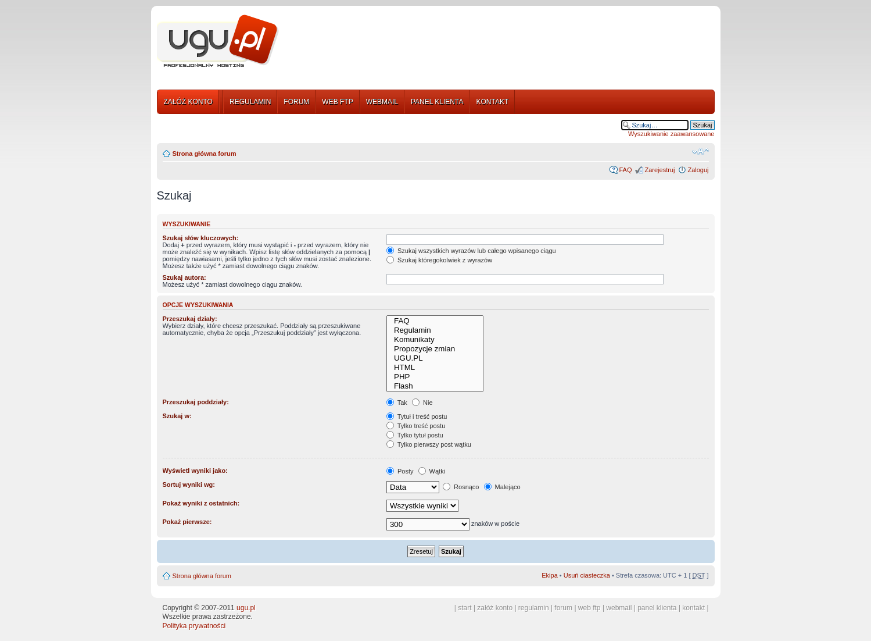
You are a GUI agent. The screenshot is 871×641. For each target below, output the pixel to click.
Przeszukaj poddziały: (196, 401)
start (464, 608)
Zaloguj (697, 169)
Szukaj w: (177, 415)
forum (563, 608)
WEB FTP (337, 102)
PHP (435, 377)
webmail (619, 608)
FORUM (296, 102)
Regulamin (435, 330)
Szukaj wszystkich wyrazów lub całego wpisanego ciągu (471, 250)
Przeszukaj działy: (190, 318)
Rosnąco (461, 486)
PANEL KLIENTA (437, 102)
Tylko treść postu (415, 425)
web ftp (589, 608)
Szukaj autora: (184, 277)
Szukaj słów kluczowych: (201, 237)
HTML (435, 367)
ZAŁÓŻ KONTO (188, 102)
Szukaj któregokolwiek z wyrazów (439, 260)
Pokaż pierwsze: (187, 521)
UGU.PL (435, 358)
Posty (400, 471)
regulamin (533, 608)
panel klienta (656, 608)
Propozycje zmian (435, 349)
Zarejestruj (659, 169)
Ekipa (550, 575)
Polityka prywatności (194, 626)
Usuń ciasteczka (587, 575)
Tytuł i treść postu (416, 416)
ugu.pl (246, 608)
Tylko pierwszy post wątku (428, 444)
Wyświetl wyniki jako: (195, 470)
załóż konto (494, 608)
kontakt (693, 608)
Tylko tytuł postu (414, 435)
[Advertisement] (501, 42)
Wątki (432, 471)
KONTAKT (492, 102)
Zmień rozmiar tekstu (700, 151)
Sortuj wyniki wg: (189, 484)
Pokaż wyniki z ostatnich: (201, 503)
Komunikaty (435, 339)
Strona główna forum (204, 153)
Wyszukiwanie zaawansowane (671, 133)
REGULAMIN (250, 102)
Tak (396, 402)
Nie (422, 402)
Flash (435, 386)
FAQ (625, 169)
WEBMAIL (382, 102)
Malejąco (502, 486)
